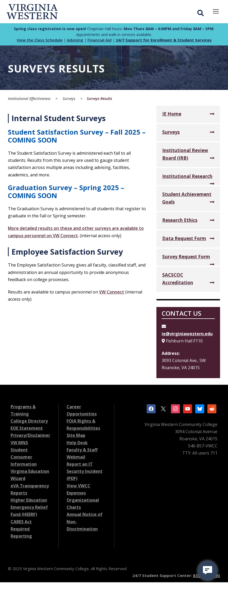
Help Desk (77, 444)
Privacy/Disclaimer (30, 437)
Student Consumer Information (24, 458)
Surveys (171, 133)
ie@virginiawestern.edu (187, 335)
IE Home (171, 115)
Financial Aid (99, 41)
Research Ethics (179, 221)
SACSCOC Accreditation (177, 280)
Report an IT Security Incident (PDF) (85, 472)
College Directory (29, 422)
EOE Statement (27, 429)
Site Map (76, 437)
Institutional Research (187, 178)
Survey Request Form (186, 258)
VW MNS (19, 444)
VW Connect (111, 293)
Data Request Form (184, 240)
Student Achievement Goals (186, 200)
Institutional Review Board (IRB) (185, 155)
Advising (75, 41)
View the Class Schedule (40, 41)
